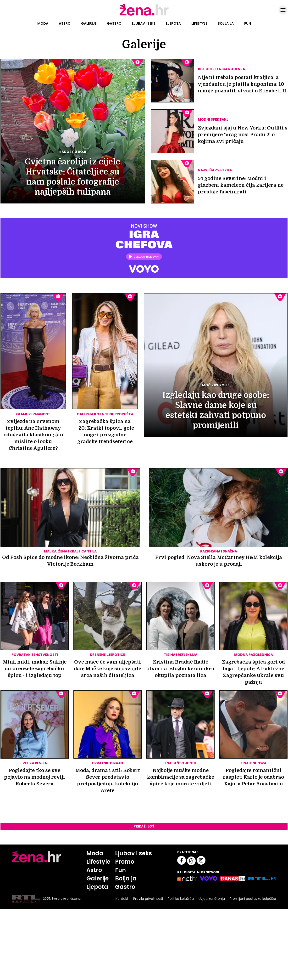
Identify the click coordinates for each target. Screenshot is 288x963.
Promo (124, 862)
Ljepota (173, 23)
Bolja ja (226, 23)
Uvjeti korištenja (212, 898)
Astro (65, 23)
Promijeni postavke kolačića (253, 898)
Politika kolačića (181, 898)
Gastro (114, 23)
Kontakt (122, 898)
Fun (247, 23)
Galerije (88, 23)
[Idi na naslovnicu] (144, 15)
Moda (42, 23)
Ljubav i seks (143, 23)
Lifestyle (199, 23)
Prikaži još (144, 826)
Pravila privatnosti (148, 898)
